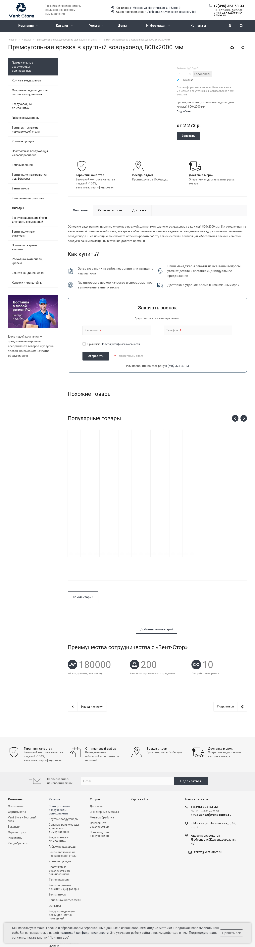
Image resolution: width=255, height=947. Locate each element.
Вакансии (14, 786)
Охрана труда (17, 791)
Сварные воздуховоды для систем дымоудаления (30, 92)
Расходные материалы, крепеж (27, 261)
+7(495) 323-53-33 (229, 6)
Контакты (198, 26)
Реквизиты (15, 797)
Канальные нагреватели (28, 198)
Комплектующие (23, 141)
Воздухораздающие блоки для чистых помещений (29, 219)
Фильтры (18, 208)
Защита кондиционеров (28, 272)
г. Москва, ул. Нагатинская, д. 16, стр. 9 (155, 7)
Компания (27, 26)
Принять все (231, 933)
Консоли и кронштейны (27, 282)
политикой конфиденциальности (84, 933)
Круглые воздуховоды (26, 80)
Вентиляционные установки (23, 233)
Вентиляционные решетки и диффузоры (29, 176)
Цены (122, 26)
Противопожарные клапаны (24, 247)
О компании (16, 765)
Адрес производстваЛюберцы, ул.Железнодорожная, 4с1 (213, 799)
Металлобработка (102, 776)
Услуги (96, 26)
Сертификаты (17, 771)
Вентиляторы (20, 188)
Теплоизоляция (22, 164)
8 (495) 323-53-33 (177, 366)
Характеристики (110, 210)
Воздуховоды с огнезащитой (22, 106)
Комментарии (83, 556)
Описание (80, 210)
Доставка (139, 210)
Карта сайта (139, 758)
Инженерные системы (104, 771)
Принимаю (113, 344)
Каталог (64, 26)
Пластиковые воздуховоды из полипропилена (30, 153)
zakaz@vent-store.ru (208, 811)
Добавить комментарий (156, 588)
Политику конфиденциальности (120, 344)
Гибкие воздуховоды (25, 117)
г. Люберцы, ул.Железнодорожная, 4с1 (170, 11)
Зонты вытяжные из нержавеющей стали (26, 129)
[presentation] (98, 577)
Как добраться (17, 802)
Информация (158, 26)
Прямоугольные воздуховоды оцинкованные (22, 66)
